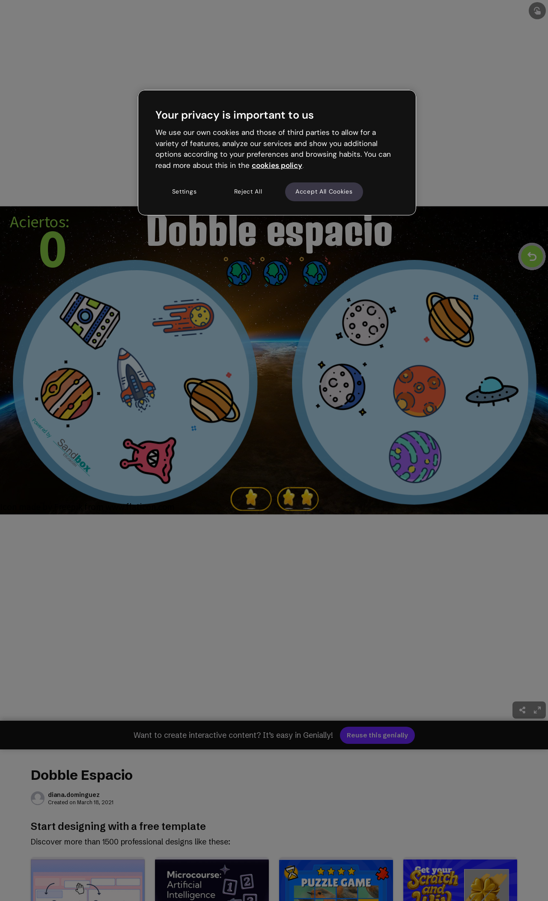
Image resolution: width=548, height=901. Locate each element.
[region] (277, 152)
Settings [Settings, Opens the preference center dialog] (184, 191)
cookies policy (277, 165)
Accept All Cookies (324, 191)
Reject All (248, 191)
